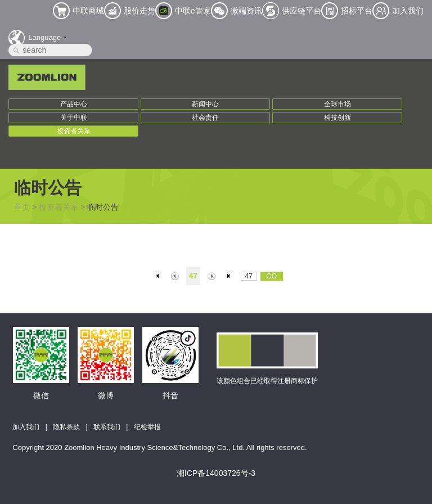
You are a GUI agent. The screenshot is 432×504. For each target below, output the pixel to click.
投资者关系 (74, 131)
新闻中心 (205, 104)
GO (271, 276)
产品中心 (73, 104)
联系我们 (106, 427)
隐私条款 (66, 427)
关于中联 (73, 118)
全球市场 (337, 104)
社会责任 (205, 118)
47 (193, 275)
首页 (22, 207)
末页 (230, 276)
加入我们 (25, 427)
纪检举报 (147, 427)
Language (44, 37)
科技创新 (337, 118)
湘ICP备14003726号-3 (216, 473)
